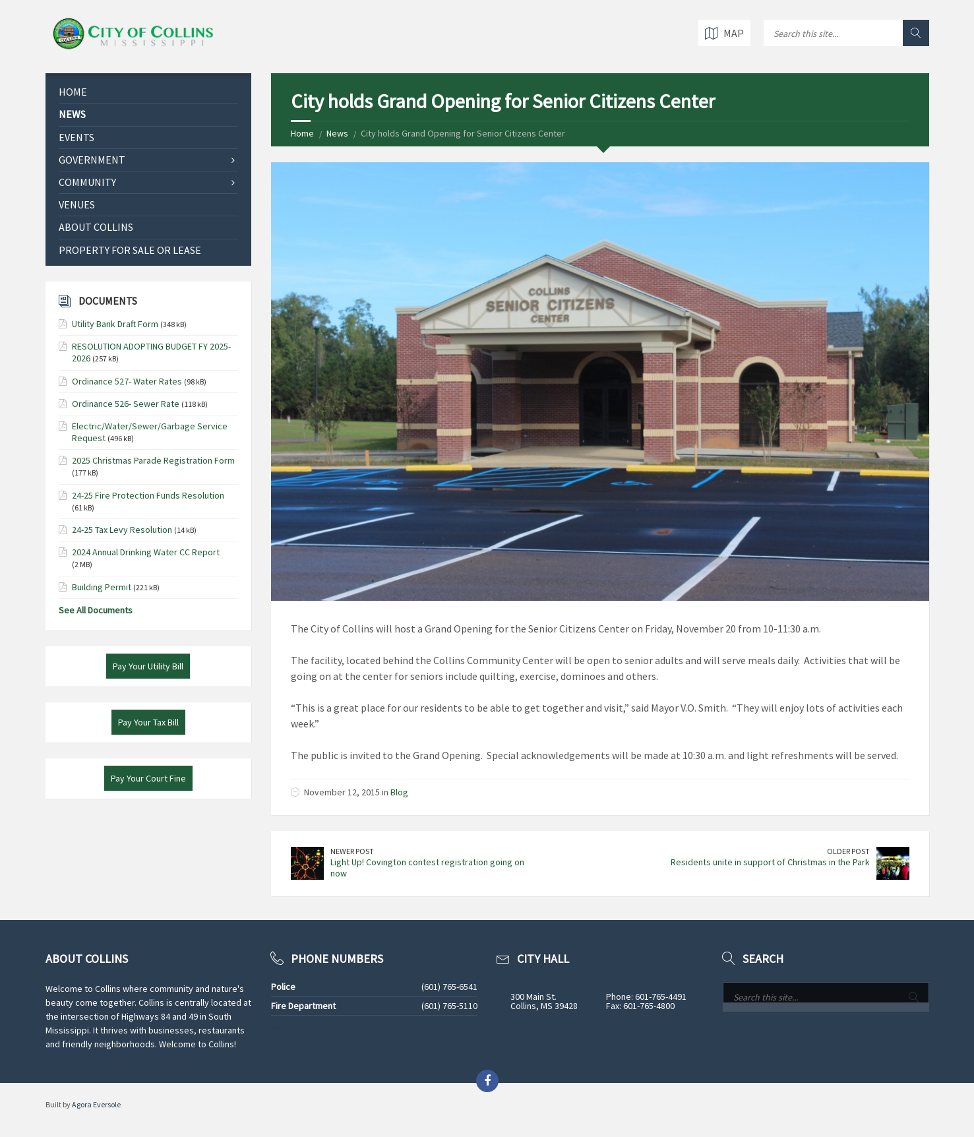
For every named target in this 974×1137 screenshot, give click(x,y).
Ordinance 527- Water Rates (127, 381)
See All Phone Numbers (317, 1027)
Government (92, 159)
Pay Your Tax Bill (148, 722)
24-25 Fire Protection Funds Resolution (148, 495)
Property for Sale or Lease (130, 250)
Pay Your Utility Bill (148, 666)
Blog (399, 792)
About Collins (96, 226)
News (337, 133)
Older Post (848, 851)
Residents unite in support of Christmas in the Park (770, 862)
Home (302, 133)
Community (87, 182)
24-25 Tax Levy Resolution (122, 530)
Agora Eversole (96, 1104)
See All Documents (96, 610)
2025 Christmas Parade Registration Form (153, 460)
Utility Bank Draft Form (115, 324)
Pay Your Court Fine (148, 778)
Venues (77, 204)
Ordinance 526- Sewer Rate (125, 404)
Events (76, 137)
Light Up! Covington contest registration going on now (427, 867)
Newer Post (352, 851)
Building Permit (101, 587)
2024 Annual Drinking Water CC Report (146, 552)
